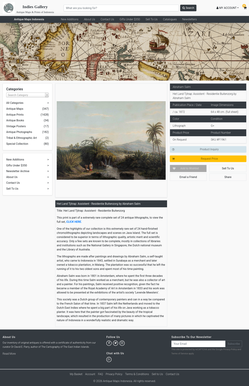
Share (228, 177)
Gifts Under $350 (130, 19)
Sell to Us (157, 374)
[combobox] (27, 95)
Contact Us (107, 19)
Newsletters (189, 19)
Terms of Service (179, 353)
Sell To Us (152, 19)
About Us (89, 19)
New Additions (70, 19)
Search (188, 8)
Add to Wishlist (189, 168)
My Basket (76, 374)
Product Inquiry (209, 149)
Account (90, 374)
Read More (9, 353)
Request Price (209, 158)
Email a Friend (188, 177)
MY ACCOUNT (226, 8)
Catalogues (170, 19)
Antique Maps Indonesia (29, 19)
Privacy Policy (230, 349)
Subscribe (234, 343)
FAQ (100, 374)
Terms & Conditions (137, 374)
